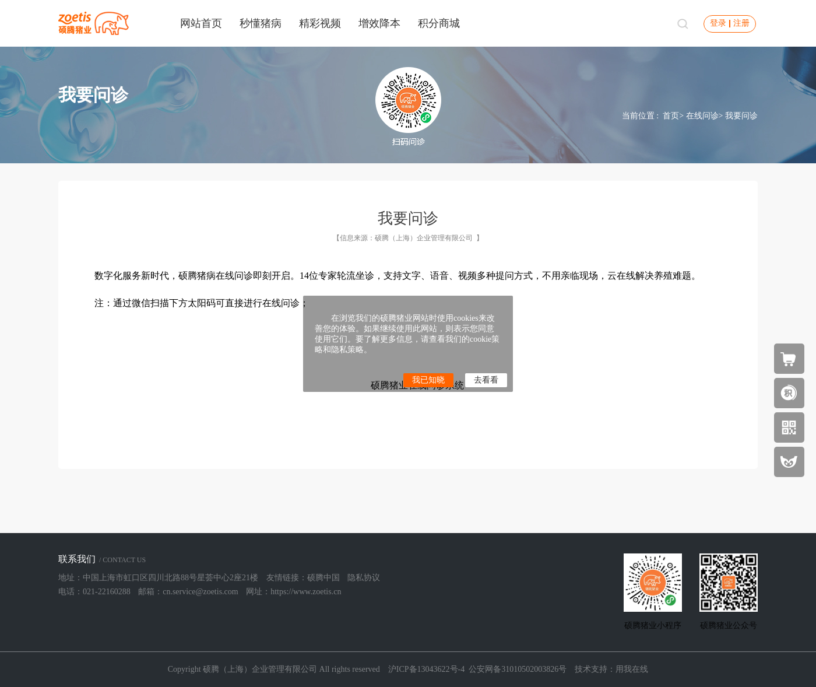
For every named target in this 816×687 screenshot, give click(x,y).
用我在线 (631, 669)
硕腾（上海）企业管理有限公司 (424, 238)
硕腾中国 (323, 577)
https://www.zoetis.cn (305, 591)
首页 (671, 115)
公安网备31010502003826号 (518, 669)
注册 (741, 23)
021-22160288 (107, 591)
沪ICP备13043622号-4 (426, 669)
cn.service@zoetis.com (200, 591)
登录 (718, 23)
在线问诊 (702, 115)
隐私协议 (363, 577)
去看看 (486, 380)
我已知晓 (428, 380)
